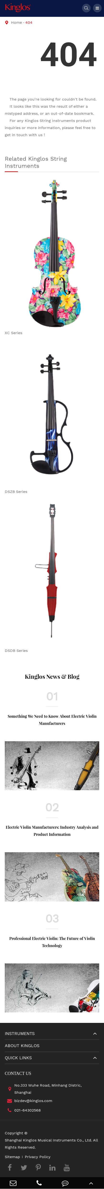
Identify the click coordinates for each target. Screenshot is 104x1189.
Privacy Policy (38, 1157)
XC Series (13, 333)
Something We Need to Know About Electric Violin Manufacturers (52, 720)
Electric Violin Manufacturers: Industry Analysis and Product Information (52, 831)
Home (16, 22)
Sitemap (12, 1157)
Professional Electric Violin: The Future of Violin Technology (52, 942)
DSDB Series (16, 650)
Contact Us (18, 1073)
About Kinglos (22, 1045)
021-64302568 (23, 1110)
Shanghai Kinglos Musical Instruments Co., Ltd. (48, 1140)
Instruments (20, 1033)
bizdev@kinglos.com (28, 1101)
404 (28, 22)
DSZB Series (16, 491)
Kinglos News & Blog (52, 676)
